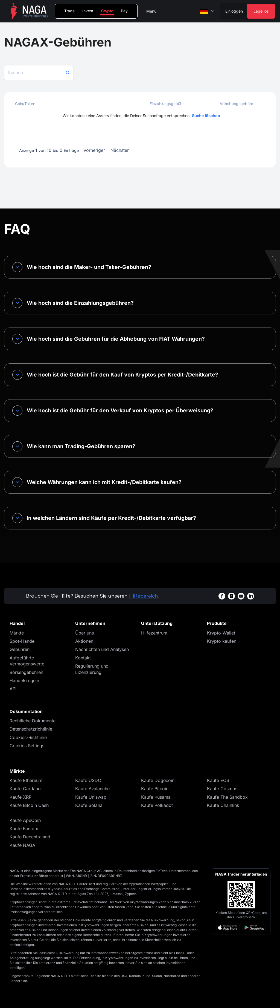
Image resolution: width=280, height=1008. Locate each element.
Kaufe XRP (20, 797)
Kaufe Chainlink (223, 805)
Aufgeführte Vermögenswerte (27, 661)
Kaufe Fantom (24, 828)
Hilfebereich (143, 596)
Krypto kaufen (221, 641)
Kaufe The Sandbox (227, 797)
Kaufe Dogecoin (157, 780)
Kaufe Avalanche (92, 788)
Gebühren (20, 649)
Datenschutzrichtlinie (31, 729)
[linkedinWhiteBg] (250, 596)
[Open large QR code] (241, 894)
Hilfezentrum (154, 633)
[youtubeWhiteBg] (241, 596)
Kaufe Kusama (156, 797)
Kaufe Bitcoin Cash (29, 805)
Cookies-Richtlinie (28, 737)
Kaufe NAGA (22, 845)
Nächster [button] (119, 150)
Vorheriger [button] (94, 150)
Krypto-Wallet (221, 633)
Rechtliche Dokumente (33, 720)
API (13, 688)
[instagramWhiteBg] (231, 596)
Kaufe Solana (89, 805)
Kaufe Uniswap (90, 797)
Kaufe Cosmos (222, 788)
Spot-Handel (23, 641)
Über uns (84, 633)
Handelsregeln (24, 680)
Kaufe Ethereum (26, 780)
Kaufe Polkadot (157, 805)
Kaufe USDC (88, 780)
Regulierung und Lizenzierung (92, 669)
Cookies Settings (27, 745)
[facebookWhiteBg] (221, 596)
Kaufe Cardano (25, 788)
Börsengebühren (26, 672)
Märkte (17, 633)
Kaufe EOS (218, 780)
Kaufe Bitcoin (154, 788)
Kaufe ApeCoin (25, 820)
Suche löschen (206, 115)
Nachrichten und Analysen (102, 649)
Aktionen (84, 641)
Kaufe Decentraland (30, 836)
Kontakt (83, 658)
